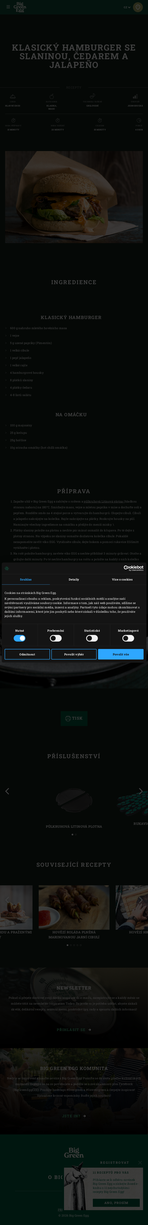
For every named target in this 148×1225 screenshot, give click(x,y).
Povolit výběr (74, 654)
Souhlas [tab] (26, 579)
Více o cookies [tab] (122, 579)
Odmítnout (27, 654)
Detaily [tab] (74, 579)
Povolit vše (121, 654)
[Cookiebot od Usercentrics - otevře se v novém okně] (125, 568)
